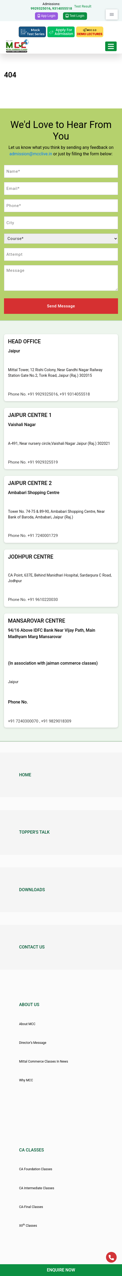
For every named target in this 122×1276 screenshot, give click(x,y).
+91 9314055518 (75, 394)
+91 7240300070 (23, 721)
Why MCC (26, 1080)
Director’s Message (32, 1043)
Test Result (82, 6)
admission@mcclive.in (30, 153)
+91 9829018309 (56, 721)
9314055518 (62, 8)
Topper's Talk (34, 832)
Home (25, 774)
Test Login (75, 16)
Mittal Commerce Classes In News (43, 1061)
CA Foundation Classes (35, 1169)
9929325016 (41, 8)
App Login (46, 16)
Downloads (32, 889)
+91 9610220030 (42, 599)
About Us (29, 1004)
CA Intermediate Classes (36, 1188)
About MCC (27, 1024)
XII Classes (28, 1226)
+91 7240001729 (42, 535)
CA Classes (31, 1150)
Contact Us (32, 947)
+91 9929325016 (42, 394)
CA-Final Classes (31, 1207)
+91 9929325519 (42, 462)
